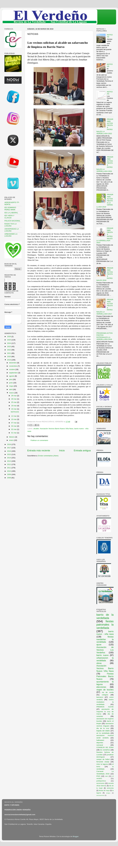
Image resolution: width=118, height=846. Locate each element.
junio (11, 383)
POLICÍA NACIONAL (12, 221)
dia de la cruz (102, 728)
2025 (9, 340)
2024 (9, 343)
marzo (11, 393)
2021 (9, 353)
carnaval (99, 745)
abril (11, 389)
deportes (99, 743)
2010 (9, 471)
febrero (12, 437)
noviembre (13, 366)
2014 (9, 458)
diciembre (13, 363)
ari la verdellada (102, 733)
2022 (9, 350)
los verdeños (105, 750)
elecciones (101, 687)
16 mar (14, 409)
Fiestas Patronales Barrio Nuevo (105, 676)
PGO (98, 776)
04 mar (14, 426)
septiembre (13, 373)
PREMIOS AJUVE (105, 707)
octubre (12, 369)
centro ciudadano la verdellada (105, 702)
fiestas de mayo (104, 790)
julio (11, 379)
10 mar (14, 419)
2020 (9, 356)
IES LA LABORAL (11, 213)
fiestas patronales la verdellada (105, 624)
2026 (9, 336)
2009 (9, 474)
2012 (9, 464)
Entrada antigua (82, 450)
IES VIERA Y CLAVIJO (9, 217)
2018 (9, 444)
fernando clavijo (102, 762)
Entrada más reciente (38, 450)
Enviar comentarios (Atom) (48, 456)
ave (106, 776)
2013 (9, 461)
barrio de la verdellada (105, 616)
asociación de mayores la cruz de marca (105, 711)
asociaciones (100, 795)
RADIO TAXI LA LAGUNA (10, 225)
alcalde (36, 429)
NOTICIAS (15, 412)
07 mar (14, 423)
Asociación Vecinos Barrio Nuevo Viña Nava (56, 429)
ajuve (98, 644)
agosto (12, 376)
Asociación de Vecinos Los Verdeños (105, 650)
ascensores (100, 783)
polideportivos (101, 781)
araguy (108, 793)
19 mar (14, 406)
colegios (105, 695)
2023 (9, 346)
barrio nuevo (102, 655)
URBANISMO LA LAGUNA (10, 235)
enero (11, 440)
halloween (100, 740)
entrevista (110, 788)
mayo (11, 386)
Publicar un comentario (39, 440)
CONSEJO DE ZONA (105, 747)
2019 (9, 360)
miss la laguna (102, 764)
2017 (9, 448)
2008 (9, 478)
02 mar (14, 429)
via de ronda (108, 692)
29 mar (14, 396)
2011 (9, 468)
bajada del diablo (103, 731)
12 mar (14, 416)
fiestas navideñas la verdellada (105, 639)
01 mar (14, 433)
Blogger (76, 836)
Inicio (62, 450)
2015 (9, 454)
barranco (99, 697)
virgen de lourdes (105, 689)
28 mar (14, 399)
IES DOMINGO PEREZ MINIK (10, 208)
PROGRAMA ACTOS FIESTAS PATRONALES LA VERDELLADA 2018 (104, 336)
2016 (9, 451)
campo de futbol (103, 759)
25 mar (14, 402)
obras (99, 663)
